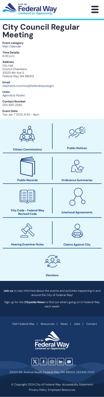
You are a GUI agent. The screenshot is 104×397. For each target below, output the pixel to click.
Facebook (43, 361)
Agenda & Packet (13, 95)
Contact (91, 324)
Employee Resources (61, 390)
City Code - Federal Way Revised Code (27, 212)
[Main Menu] (94, 9)
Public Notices (77, 148)
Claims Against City (77, 244)
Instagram (52, 361)
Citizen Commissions (27, 149)
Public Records (27, 180)
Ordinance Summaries (76, 180)
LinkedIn (60, 361)
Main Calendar (11, 46)
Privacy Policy (38, 390)
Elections (52, 275)
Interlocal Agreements (77, 212)
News (64, 324)
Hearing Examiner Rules (27, 244)
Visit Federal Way (23, 324)
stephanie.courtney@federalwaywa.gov (28, 86)
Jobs (77, 324)
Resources (47, 324)
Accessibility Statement (77, 384)
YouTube (69, 361)
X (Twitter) (35, 361)
